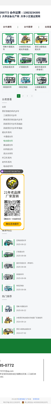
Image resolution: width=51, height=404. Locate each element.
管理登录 (36, 399)
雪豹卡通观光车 (8, 48)
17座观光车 (24, 67)
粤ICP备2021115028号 (11, 402)
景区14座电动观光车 (41, 48)
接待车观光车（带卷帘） (40, 68)
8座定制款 (23, 87)
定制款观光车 (8, 67)
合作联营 (28, 27)
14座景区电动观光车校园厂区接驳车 (25, 48)
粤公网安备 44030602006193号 (36, 402)
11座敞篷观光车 (41, 88)
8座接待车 (7, 87)
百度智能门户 (23, 399)
